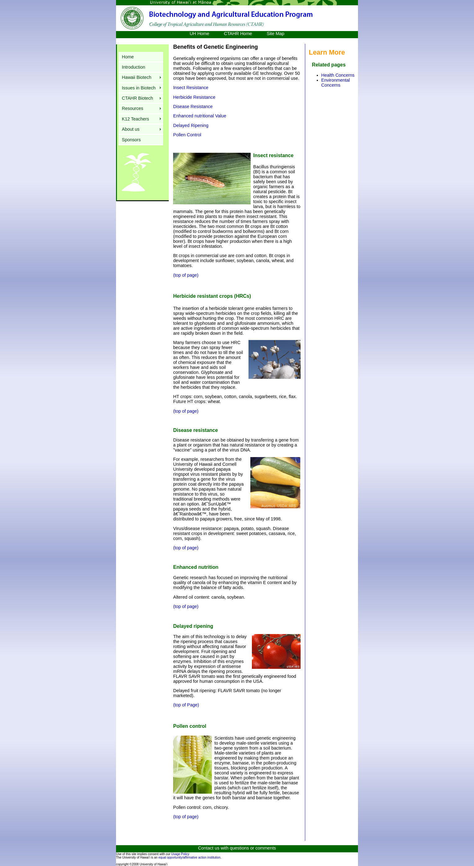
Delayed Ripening (190, 125)
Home (128, 56)
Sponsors (131, 139)
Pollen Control (187, 134)
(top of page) (186, 275)
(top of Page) (186, 704)
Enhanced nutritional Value (199, 115)
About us (131, 129)
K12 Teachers (135, 118)
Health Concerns (338, 75)
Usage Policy (180, 854)
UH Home (200, 33)
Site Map (275, 33)
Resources (132, 108)
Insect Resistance (190, 87)
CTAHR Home (238, 33)
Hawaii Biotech (136, 77)
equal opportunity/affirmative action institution (190, 857)
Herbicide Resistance (194, 97)
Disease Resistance (192, 106)
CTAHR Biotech (137, 98)
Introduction (133, 67)
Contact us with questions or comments (237, 847)
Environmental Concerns (335, 83)
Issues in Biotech (139, 87)
